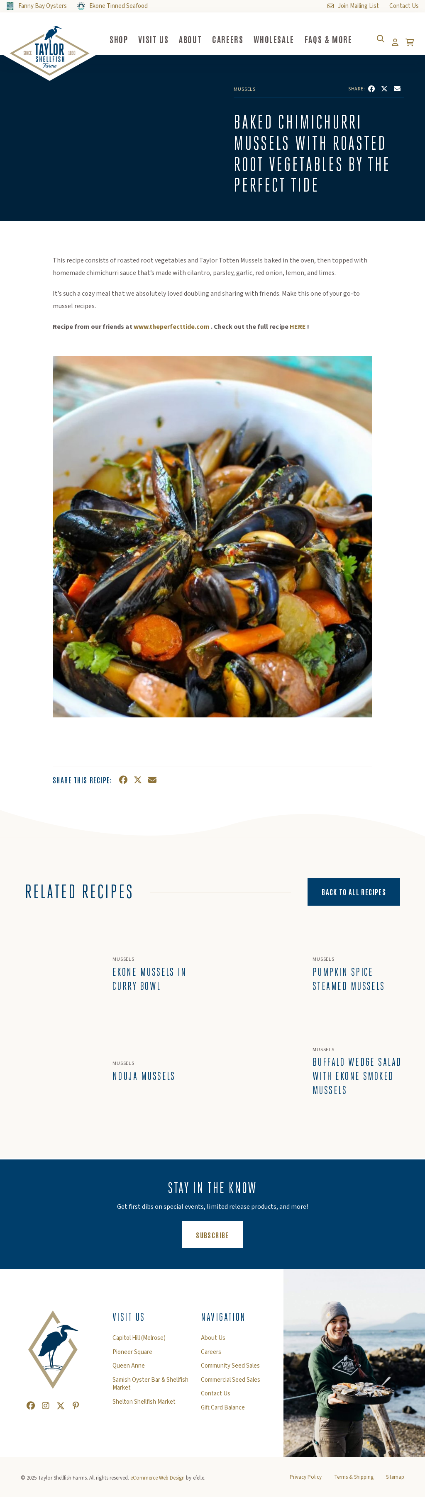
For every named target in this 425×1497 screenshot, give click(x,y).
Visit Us (128, 1321)
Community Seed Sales (230, 1370)
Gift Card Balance (223, 1412)
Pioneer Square (132, 1356)
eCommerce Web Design (157, 1482)
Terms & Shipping (354, 1481)
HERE (298, 326)
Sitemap (395, 1481)
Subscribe (219, 1238)
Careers (211, 1356)
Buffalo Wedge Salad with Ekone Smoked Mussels (349, 1080)
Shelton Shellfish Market (144, 1406)
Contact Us (215, 1398)
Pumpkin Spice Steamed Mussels (349, 980)
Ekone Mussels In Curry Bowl (149, 980)
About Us (213, 1343)
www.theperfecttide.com (172, 326)
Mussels (245, 89)
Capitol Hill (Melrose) (139, 1343)
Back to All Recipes (354, 891)
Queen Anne (128, 1370)
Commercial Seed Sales (230, 1384)
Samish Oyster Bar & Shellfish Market (150, 1388)
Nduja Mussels (144, 1080)
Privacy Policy (306, 1481)
